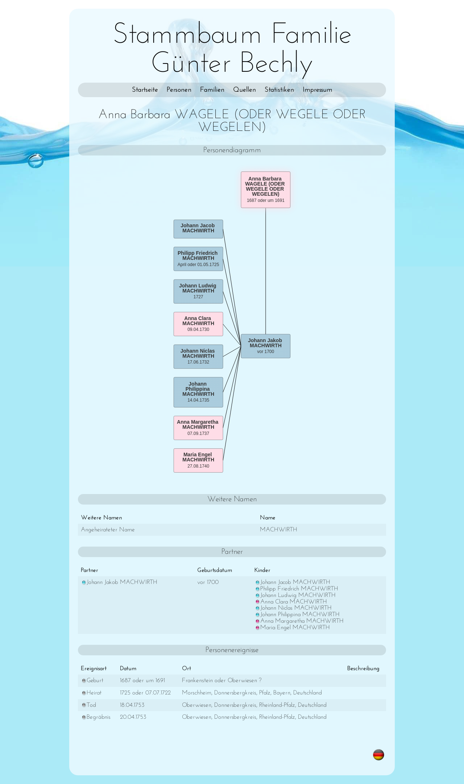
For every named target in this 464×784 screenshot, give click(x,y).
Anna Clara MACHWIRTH (290, 602)
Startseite (145, 90)
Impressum (317, 90)
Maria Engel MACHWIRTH (292, 628)
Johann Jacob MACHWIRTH (292, 582)
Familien (212, 90)
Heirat (91, 693)
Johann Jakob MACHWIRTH (119, 582)
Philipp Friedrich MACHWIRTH (296, 589)
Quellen (244, 90)
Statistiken (279, 90)
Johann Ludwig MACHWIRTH (295, 595)
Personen (179, 90)
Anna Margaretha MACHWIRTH (299, 621)
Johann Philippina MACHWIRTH (297, 614)
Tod (88, 705)
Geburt (92, 680)
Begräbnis (96, 717)
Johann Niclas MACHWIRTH (293, 608)
